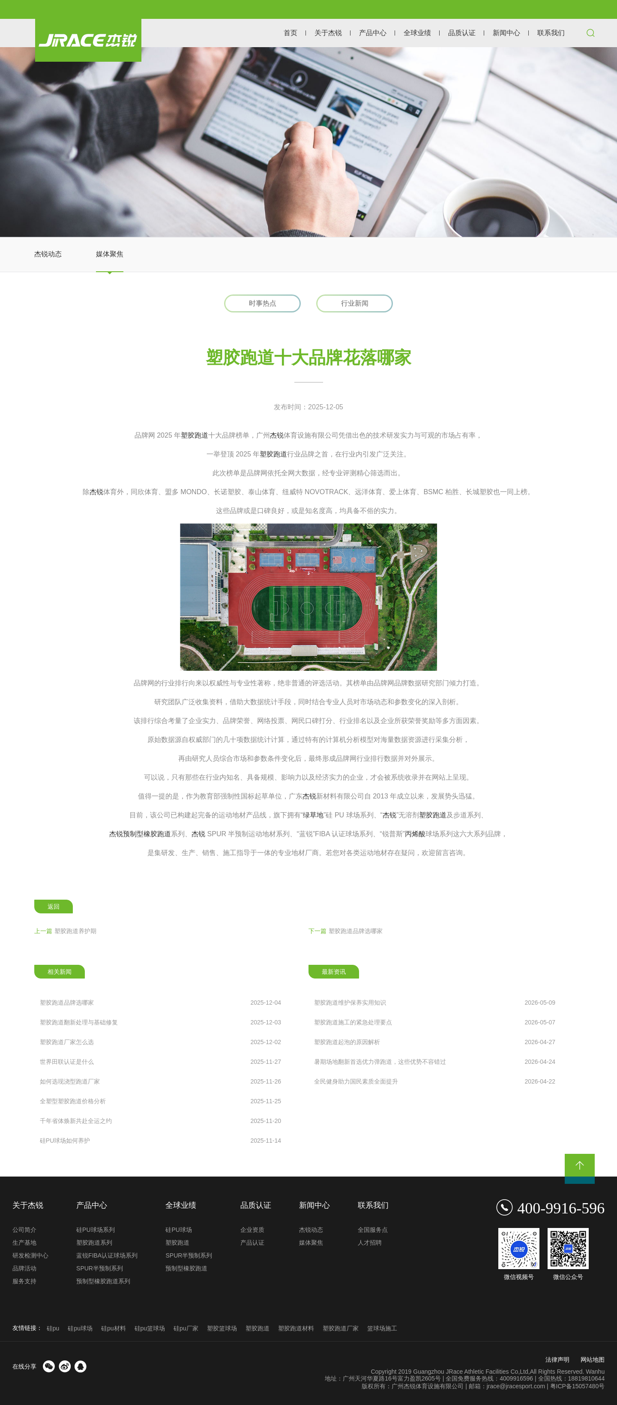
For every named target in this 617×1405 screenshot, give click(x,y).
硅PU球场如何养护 (160, 1140)
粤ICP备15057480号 (577, 1386)
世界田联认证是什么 (160, 1061)
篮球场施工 (382, 1328)
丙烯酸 (415, 834)
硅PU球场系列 (95, 1229)
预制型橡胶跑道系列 (103, 1281)
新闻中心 (506, 32)
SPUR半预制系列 (99, 1268)
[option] (308, 142)
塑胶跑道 (194, 435)
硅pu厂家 (186, 1328)
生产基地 (24, 1242)
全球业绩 (417, 32)
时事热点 (262, 303)
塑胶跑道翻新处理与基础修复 (160, 1022)
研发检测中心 (30, 1255)
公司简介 (24, 1229)
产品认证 (252, 1242)
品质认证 (462, 32)
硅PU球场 (178, 1229)
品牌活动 (24, 1268)
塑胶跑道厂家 (341, 1328)
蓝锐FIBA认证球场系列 (107, 1255)
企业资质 (252, 1229)
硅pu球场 (80, 1328)
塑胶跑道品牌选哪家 (345, 931)
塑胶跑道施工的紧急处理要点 (434, 1022)
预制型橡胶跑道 (147, 834)
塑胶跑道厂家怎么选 (160, 1042)
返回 (54, 906)
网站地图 (593, 1359)
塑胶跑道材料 (296, 1328)
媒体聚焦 (109, 254)
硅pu (53, 1328)
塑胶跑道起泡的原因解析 (434, 1042)
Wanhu (595, 1371)
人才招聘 (370, 1242)
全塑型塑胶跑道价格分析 (160, 1101)
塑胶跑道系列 (94, 1242)
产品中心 (372, 32)
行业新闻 (354, 303)
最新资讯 (334, 971)
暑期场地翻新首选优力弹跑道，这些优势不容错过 (434, 1061)
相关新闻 (60, 971)
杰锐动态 (48, 254)
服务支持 (24, 1281)
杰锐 (277, 435)
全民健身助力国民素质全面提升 (434, 1081)
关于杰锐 (328, 32)
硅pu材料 (113, 1328)
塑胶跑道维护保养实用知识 (434, 1002)
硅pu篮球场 (150, 1328)
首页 (290, 32)
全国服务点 (373, 1229)
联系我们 (551, 32)
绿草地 (313, 815)
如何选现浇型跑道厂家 (160, 1081)
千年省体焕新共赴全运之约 (160, 1120)
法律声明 (557, 1359)
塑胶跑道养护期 (65, 931)
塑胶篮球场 (222, 1328)
